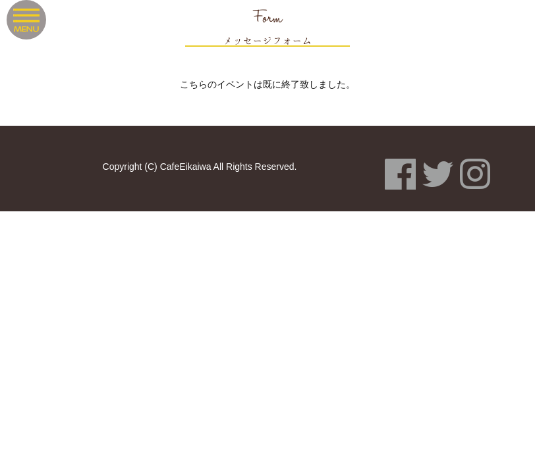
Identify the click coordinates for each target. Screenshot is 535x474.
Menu (26, 20)
